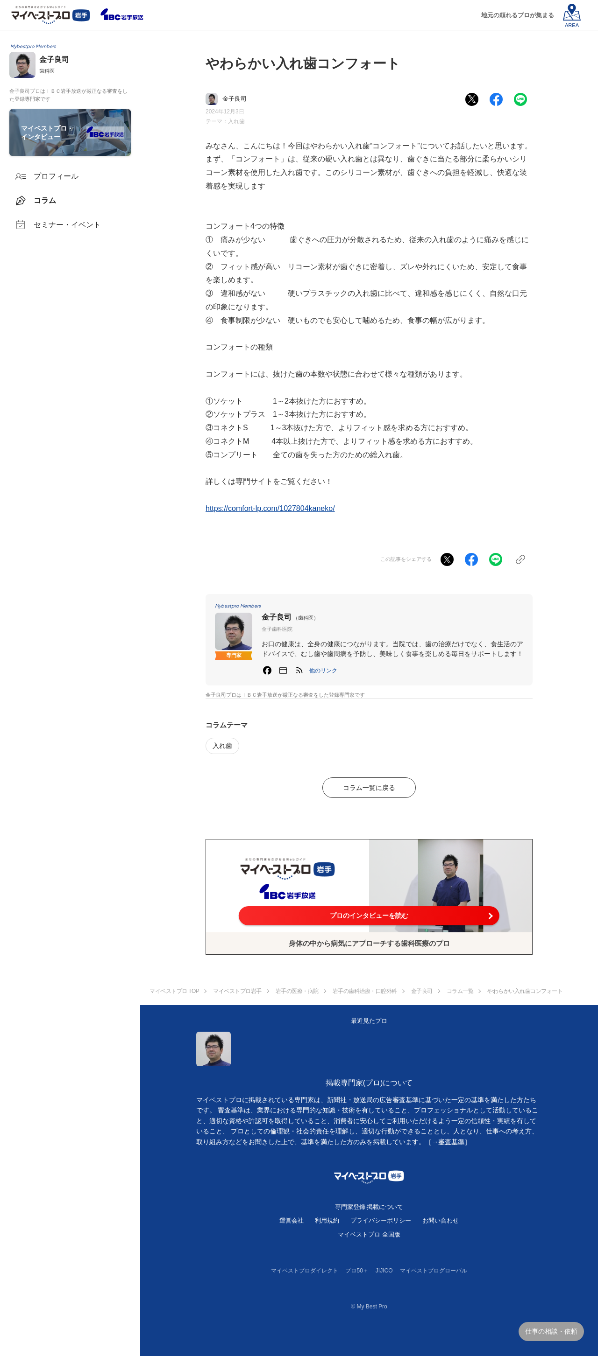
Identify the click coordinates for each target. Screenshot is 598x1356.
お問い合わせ (440, 1220)
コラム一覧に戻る (369, 787)
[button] (323, 670)
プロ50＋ (356, 1270)
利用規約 (327, 1220)
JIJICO (384, 1270)
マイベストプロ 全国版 (369, 1234)
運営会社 (291, 1220)
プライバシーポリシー (380, 1220)
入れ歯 (236, 121)
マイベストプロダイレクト (304, 1270)
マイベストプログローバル (433, 1270)
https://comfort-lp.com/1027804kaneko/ (270, 508)
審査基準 (451, 1142)
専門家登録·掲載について (369, 1206)
